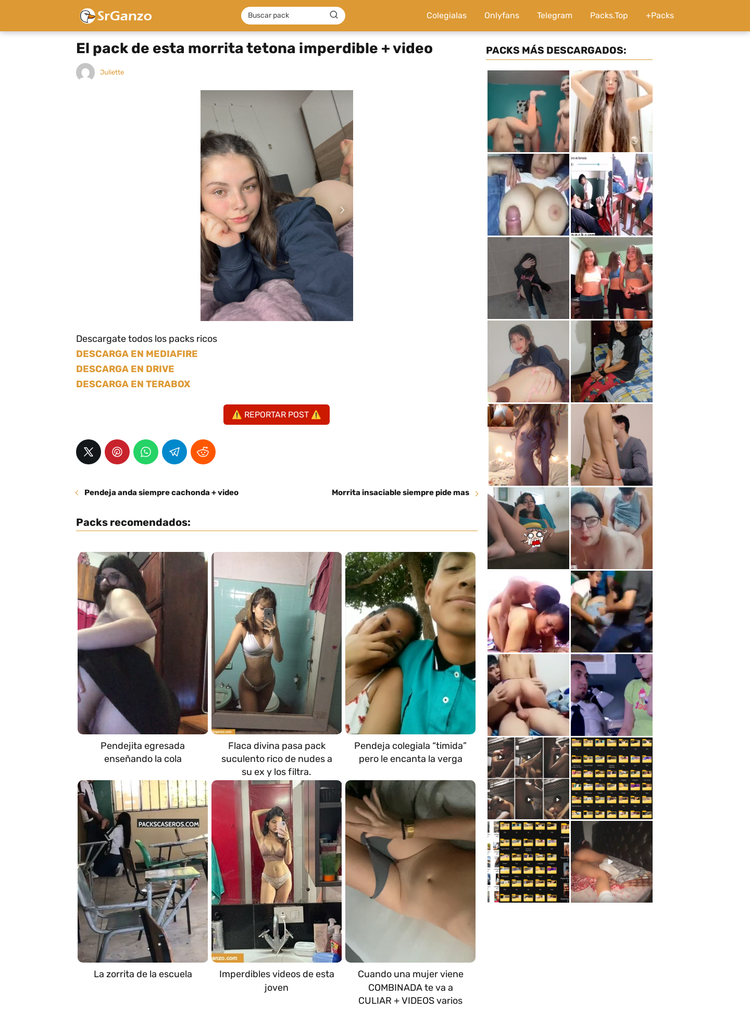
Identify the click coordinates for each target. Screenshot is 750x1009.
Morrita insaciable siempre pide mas (400, 492)
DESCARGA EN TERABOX (133, 384)
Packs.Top (609, 15)
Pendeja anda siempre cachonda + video (161, 492)
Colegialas (447, 15)
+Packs (660, 15)
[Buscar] (334, 15)
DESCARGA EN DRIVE (125, 369)
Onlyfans (501, 15)
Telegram (554, 15)
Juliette (112, 72)
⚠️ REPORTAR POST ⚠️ (276, 415)
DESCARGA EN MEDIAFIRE (137, 354)
